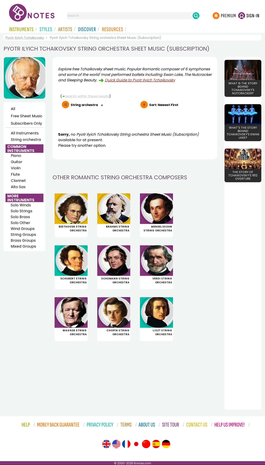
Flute (15, 174)
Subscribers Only (26, 123)
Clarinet (18, 180)
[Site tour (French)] (126, 444)
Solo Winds (21, 205)
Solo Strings (21, 211)
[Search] (195, 15)
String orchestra (26, 139)
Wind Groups (23, 228)
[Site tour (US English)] (116, 444)
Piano (16, 155)
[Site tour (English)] (106, 444)
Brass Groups (23, 240)
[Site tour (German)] (166, 444)
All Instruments (25, 133)
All (13, 108)
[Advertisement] (135, 373)
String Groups (23, 234)
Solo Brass (20, 216)
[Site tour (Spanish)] (156, 444)
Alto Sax (18, 186)
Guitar (16, 161)
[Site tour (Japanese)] (136, 444)
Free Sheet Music (26, 116)
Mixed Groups (23, 246)
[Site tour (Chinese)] (146, 444)
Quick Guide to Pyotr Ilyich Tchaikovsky (140, 80)
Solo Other (20, 222)
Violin (16, 168)
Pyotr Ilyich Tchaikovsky (25, 37)
